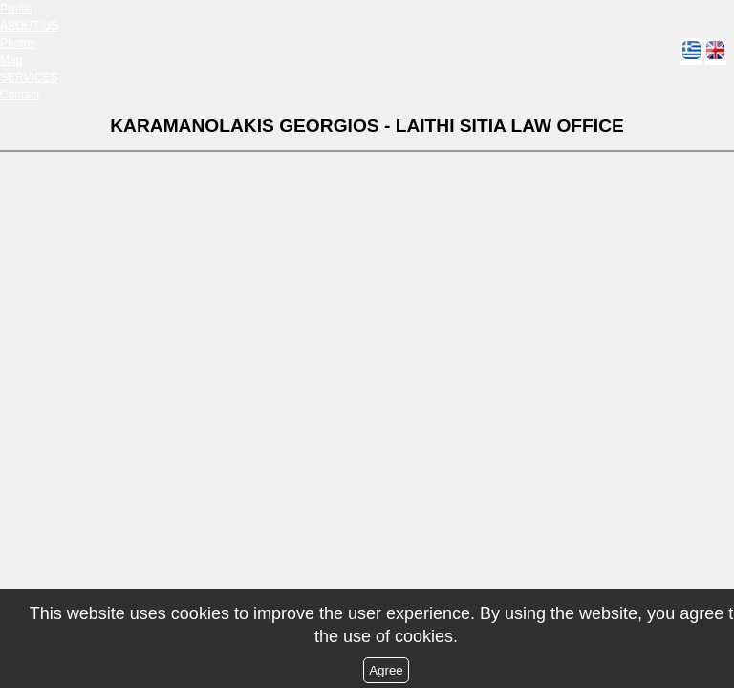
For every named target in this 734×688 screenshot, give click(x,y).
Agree (386, 670)
